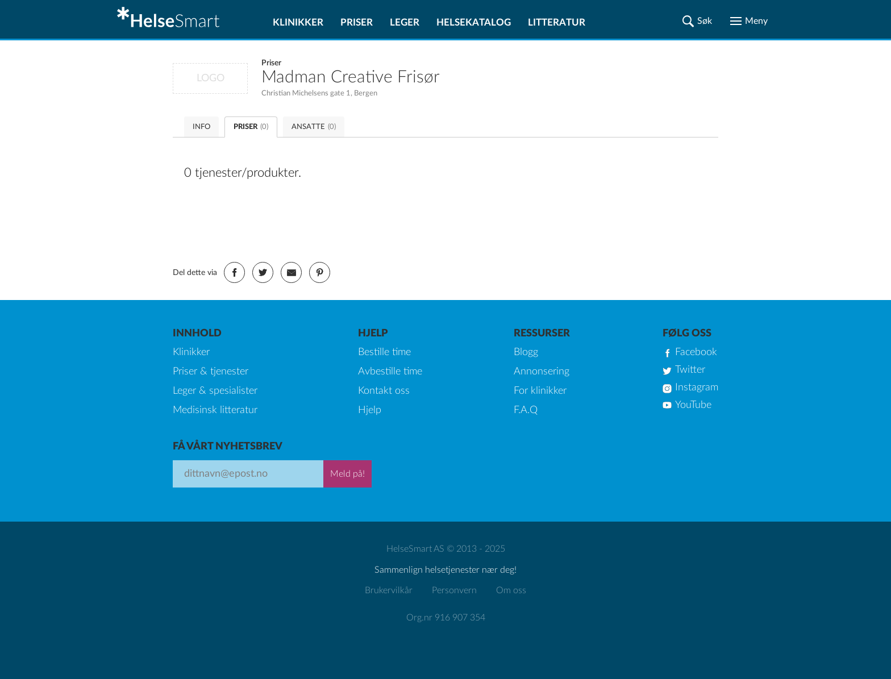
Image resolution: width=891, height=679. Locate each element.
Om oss (511, 590)
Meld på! (347, 473)
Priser (356, 22)
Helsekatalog (473, 22)
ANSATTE (314, 127)
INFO (201, 127)
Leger (404, 22)
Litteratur (556, 22)
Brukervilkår (389, 590)
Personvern (454, 590)
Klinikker (298, 22)
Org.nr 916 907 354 (445, 617)
